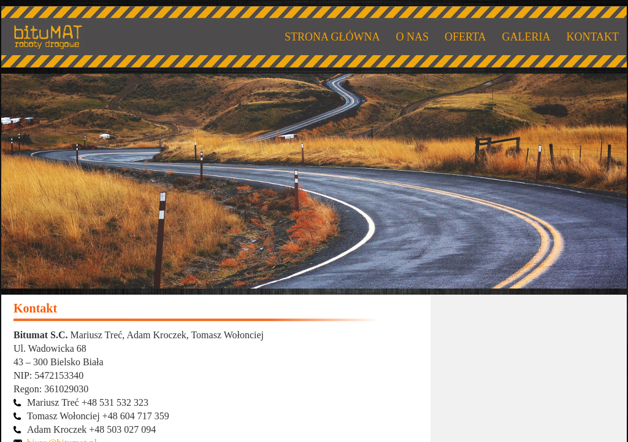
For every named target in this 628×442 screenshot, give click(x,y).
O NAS (412, 37)
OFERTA (465, 37)
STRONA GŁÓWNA (332, 37)
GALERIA (526, 37)
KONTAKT (592, 37)
